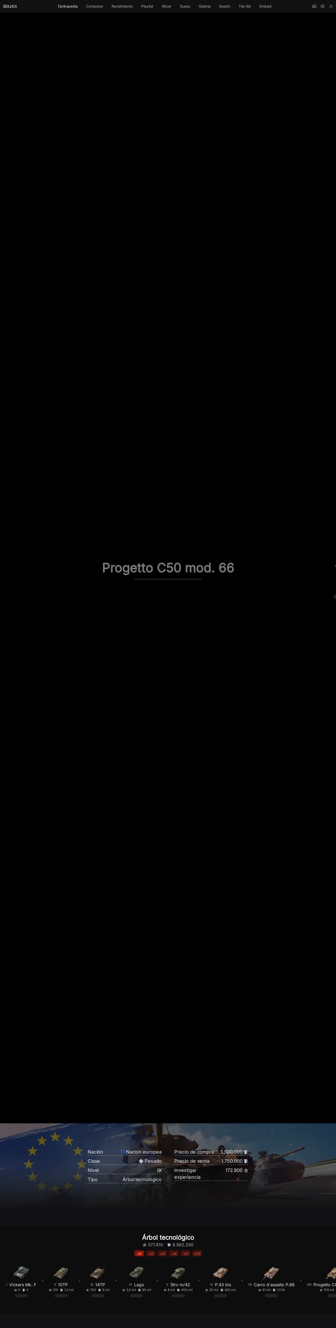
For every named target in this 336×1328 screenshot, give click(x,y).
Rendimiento (122, 6)
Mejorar (49, 1314)
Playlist (147, 6)
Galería (205, 6)
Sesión (224, 6)
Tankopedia (67, 6)
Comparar (94, 6)
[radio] (103, 1287)
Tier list (245, 6)
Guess (185, 6)
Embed (265, 6)
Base (34, 1314)
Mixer (166, 6)
